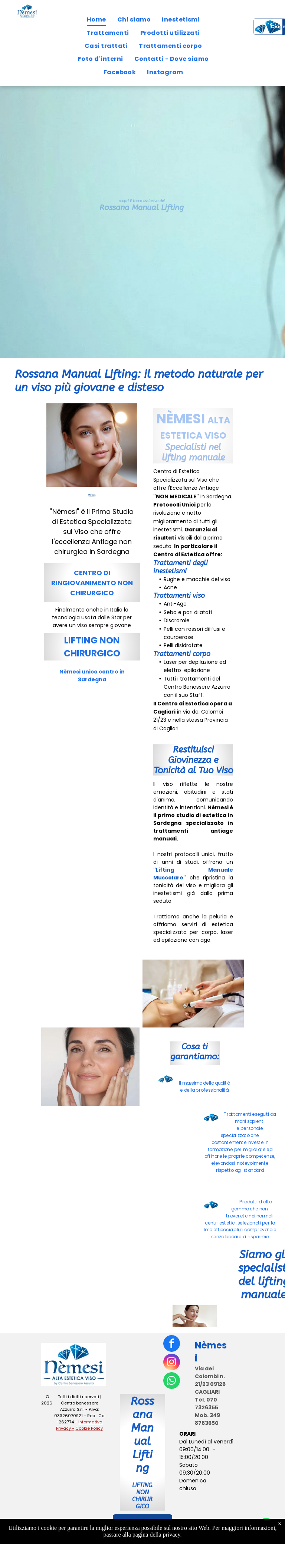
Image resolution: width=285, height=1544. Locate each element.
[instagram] (171, 1363)
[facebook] (171, 1344)
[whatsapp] (171, 1381)
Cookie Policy (89, 1428)
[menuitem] (96, 19)
